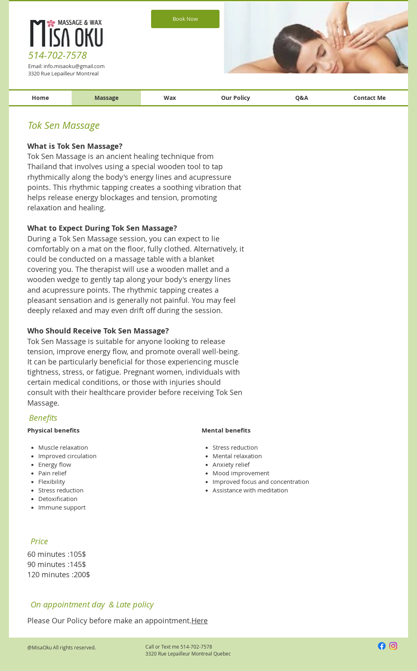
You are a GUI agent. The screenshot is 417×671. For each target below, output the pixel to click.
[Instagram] (393, 646)
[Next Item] (397, 38)
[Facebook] (382, 646)
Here (199, 620)
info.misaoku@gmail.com (74, 66)
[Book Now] (185, 19)
